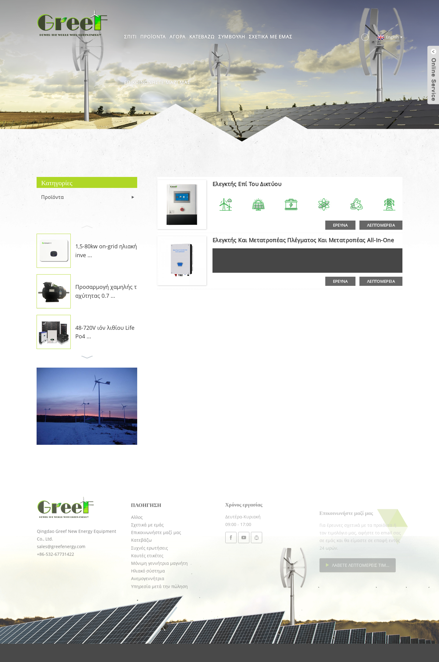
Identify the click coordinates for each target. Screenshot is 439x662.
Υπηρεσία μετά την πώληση (159, 609)
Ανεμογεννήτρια (147, 601)
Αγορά (178, 37)
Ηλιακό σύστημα (148, 593)
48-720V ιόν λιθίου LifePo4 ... (104, 332)
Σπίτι (130, 37)
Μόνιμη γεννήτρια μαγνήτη (159, 586)
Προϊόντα (153, 37)
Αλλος (137, 539)
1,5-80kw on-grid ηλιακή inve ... (106, 251)
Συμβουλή (231, 37)
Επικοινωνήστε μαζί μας (157, 82)
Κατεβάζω (202, 37)
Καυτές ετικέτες (147, 578)
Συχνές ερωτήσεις (149, 570)
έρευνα (340, 225)
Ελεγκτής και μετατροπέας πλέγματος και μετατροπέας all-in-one (303, 240)
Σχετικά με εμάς (270, 37)
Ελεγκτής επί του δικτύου (246, 184)
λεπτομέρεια (381, 225)
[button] (87, 226)
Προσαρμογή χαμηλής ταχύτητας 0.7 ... (106, 291)
